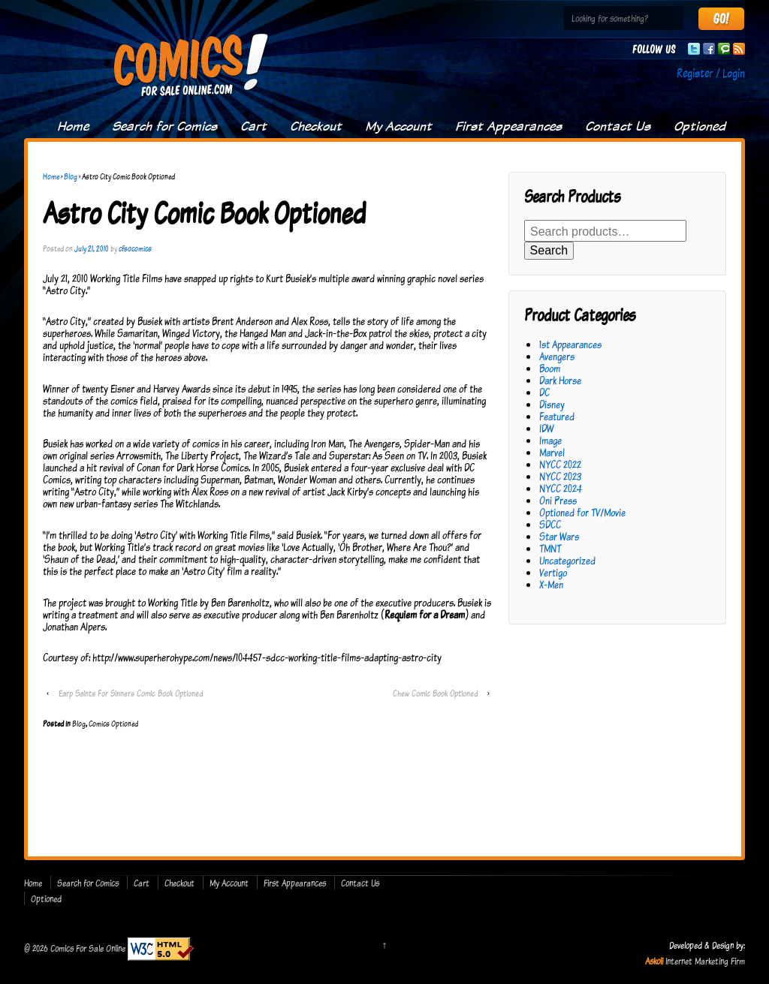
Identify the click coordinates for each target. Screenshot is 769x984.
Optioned (699, 126)
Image (550, 440)
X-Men (551, 584)
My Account (398, 126)
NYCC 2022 (560, 464)
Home (73, 126)
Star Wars (559, 536)
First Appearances (508, 126)
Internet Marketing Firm (705, 960)
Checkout (316, 126)
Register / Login (711, 73)
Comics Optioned (113, 724)
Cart (253, 126)
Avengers (556, 356)
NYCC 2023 (560, 476)
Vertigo (553, 572)
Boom (549, 368)
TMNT (550, 548)
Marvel (552, 452)
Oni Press (558, 500)
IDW (546, 428)
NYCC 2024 (560, 488)
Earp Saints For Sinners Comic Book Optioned (131, 693)
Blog (70, 176)
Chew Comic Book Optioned (435, 693)
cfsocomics (135, 248)
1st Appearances (570, 344)
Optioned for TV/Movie (582, 512)
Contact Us (617, 126)
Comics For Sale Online (88, 948)
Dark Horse (560, 380)
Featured (556, 416)
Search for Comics (164, 126)
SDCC (550, 524)
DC (544, 392)
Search (549, 250)
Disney (552, 404)
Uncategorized (567, 560)
